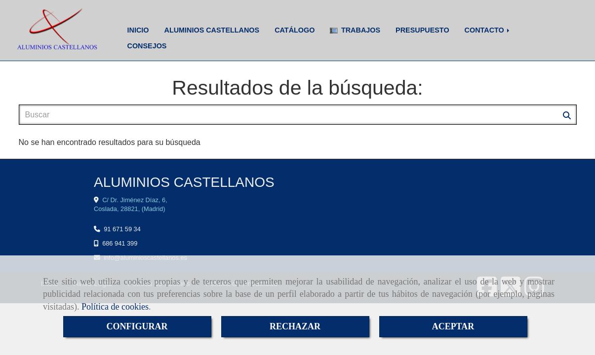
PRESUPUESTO (422, 30)
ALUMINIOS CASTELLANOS (211, 30)
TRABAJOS (355, 30)
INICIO (138, 30)
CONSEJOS (147, 46)
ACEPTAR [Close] (453, 326)
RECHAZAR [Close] (295, 326)
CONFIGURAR (137, 326)
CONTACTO (488, 30)
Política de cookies (115, 307)
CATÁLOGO (295, 30)
